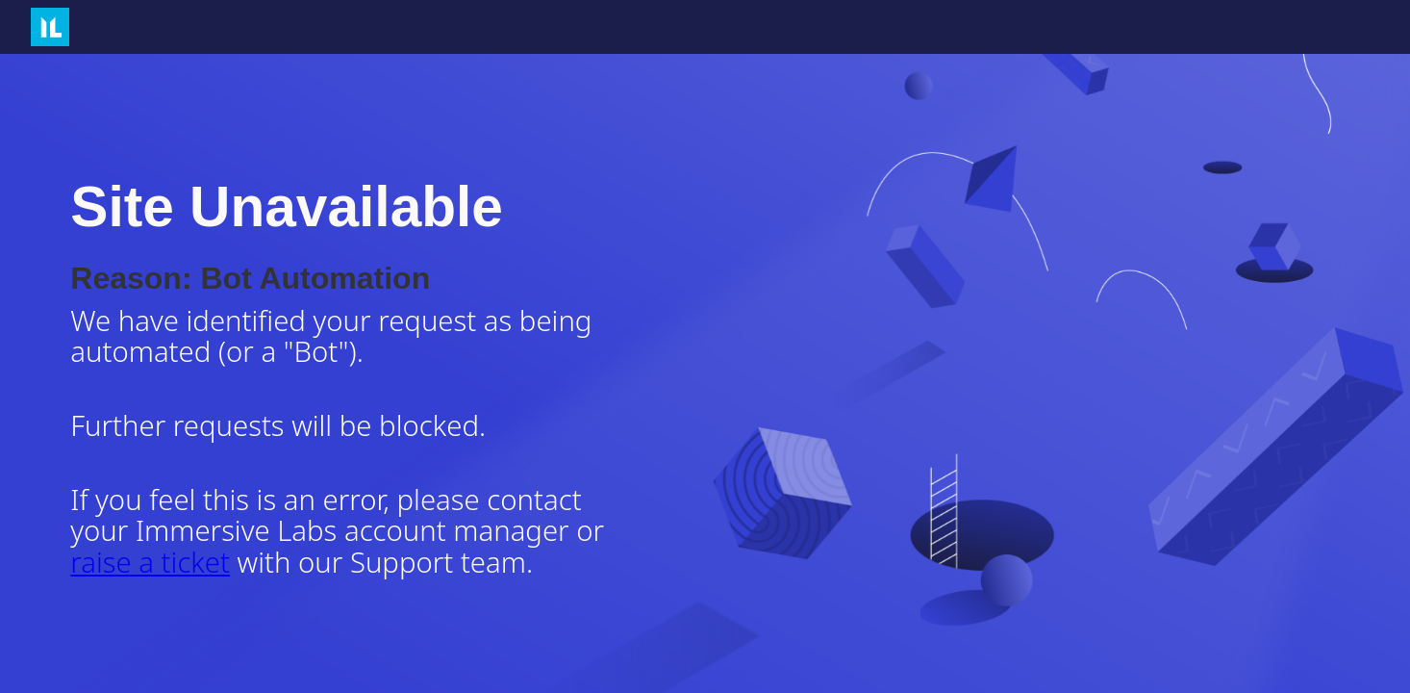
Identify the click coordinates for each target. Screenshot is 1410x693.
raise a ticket (150, 562)
